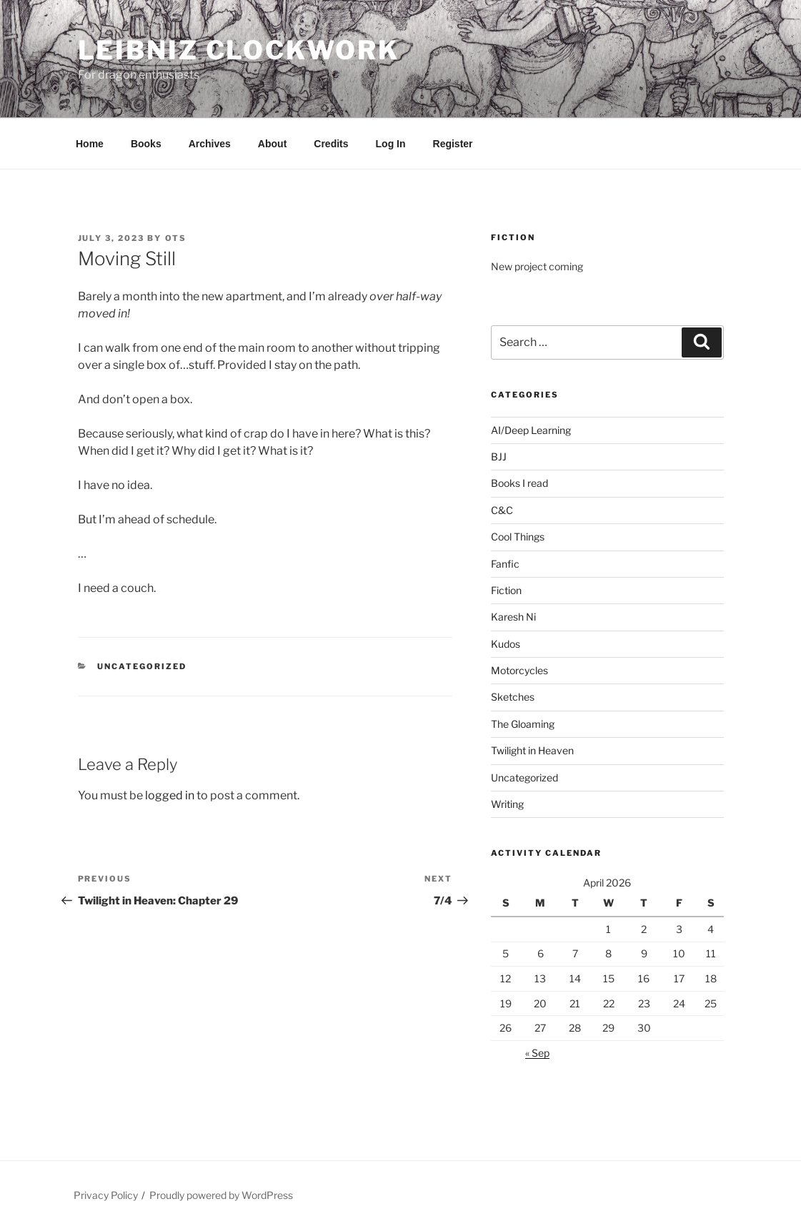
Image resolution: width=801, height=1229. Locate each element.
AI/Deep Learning (531, 430)
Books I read (519, 483)
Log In (391, 143)
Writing (507, 804)
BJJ (499, 456)
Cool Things (517, 536)
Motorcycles (519, 670)
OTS (176, 238)
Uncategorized (141, 666)
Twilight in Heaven (532, 750)
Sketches (512, 697)
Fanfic (505, 564)
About (272, 143)
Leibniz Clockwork (238, 50)
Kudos (505, 644)
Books (146, 143)
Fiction (506, 590)
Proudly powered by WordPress (221, 1195)
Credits (331, 143)
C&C (502, 510)
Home (90, 143)
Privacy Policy (106, 1195)
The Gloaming (522, 724)
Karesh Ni (513, 617)
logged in (169, 795)
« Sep (537, 1053)
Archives (210, 143)
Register (453, 143)
